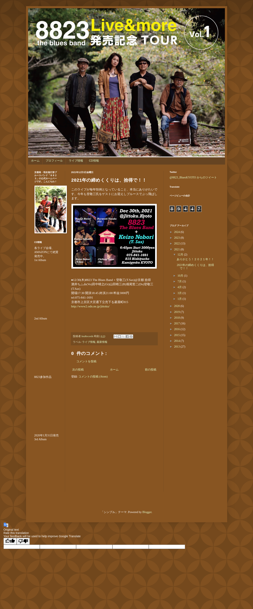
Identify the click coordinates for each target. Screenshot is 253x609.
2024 (177, 232)
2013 (177, 346)
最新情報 (102, 342)
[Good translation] (10, 541)
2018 (177, 317)
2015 (177, 335)
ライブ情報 (76, 160)
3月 (180, 293)
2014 (177, 340)
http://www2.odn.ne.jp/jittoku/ (90, 306)
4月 (180, 287)
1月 (180, 298)
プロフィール (54, 160)
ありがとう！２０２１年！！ (195, 259)
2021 (177, 249)
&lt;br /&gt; (46, 466)
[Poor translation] (23, 541)
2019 (177, 312)
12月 (180, 254)
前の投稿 (150, 369)
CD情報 (94, 160)
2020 (177, 306)
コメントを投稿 (86, 361)
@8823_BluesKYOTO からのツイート (193, 177)
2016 (177, 329)
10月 (180, 275)
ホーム (35, 160)
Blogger (146, 512)
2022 (177, 243)
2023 (177, 237)
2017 (177, 323)
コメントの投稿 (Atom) (93, 376)
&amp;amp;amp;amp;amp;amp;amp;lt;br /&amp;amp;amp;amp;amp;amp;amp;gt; (46, 403)
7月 (180, 281)
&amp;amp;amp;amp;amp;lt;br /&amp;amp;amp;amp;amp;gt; (46, 286)
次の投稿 (78, 369)
